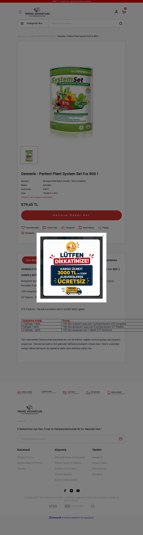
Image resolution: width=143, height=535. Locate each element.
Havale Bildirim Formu (30, 462)
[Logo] (37, 12)
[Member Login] (116, 12)
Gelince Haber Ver (71, 215)
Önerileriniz (110, 260)
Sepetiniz (97, 474)
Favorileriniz (99, 468)
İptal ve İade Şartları (66, 479)
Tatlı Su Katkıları (78, 181)
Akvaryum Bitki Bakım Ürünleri (56, 181)
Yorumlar (55, 260)
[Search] (87, 23)
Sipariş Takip (99, 462)
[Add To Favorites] (30, 228)
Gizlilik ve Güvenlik (65, 468)
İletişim (21, 468)
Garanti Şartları (63, 474)
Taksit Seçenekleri (82, 260)
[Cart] (124, 12)
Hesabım (97, 457)
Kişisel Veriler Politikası (68, 462)
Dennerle (47, 185)
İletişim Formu (25, 457)
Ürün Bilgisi (32, 260)
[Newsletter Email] (71, 439)
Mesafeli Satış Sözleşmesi (70, 457)
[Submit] (121, 439)
